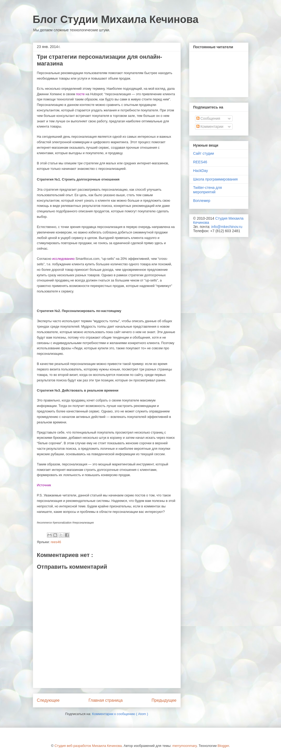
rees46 (56, 542)
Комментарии (209, 126)
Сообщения (208, 118)
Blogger (223, 746)
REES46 (200, 162)
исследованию (63, 259)
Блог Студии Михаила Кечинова (115, 19)
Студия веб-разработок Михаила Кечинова (88, 746)
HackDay (200, 171)
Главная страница (106, 700)
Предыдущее (164, 700)
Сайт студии (203, 153)
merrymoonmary (184, 746)
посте (80, 94)
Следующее (48, 700)
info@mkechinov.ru (226, 227)
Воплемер (201, 201)
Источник (44, 485)
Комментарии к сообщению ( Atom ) (120, 714)
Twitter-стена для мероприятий (207, 189)
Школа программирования (215, 179)
